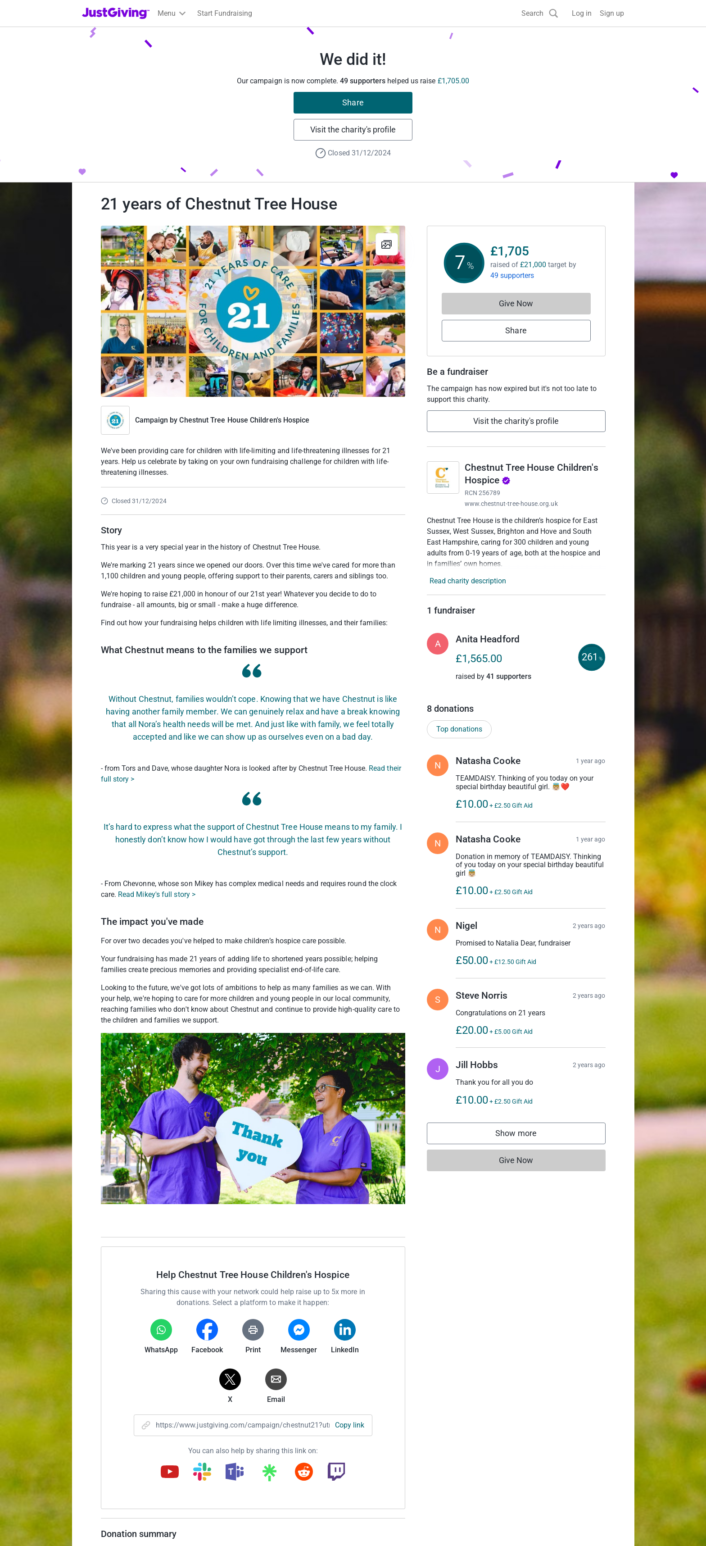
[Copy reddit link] (304, 1472)
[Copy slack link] (202, 1472)
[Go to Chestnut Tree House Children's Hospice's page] (443, 477)
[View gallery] (387, 244)
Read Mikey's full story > (156, 894)
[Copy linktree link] (269, 1475)
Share (352, 102)
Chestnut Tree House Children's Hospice (244, 420)
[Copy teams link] (235, 1472)
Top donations (459, 729)
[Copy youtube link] (170, 1472)
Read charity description (468, 581)
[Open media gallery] (253, 311)
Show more (525, 1135)
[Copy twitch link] (336, 1472)
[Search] (540, 13)
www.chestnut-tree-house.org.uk (511, 503)
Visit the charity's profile (352, 129)
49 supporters (512, 275)
